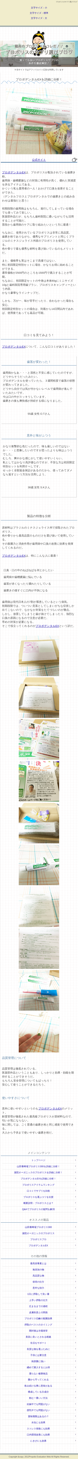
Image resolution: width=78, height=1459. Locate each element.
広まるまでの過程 (38, 1306)
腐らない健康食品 (38, 1373)
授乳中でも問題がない (38, 1410)
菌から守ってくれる (38, 1379)
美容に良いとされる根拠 (38, 1337)
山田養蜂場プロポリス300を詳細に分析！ (38, 1166)
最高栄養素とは (38, 1263)
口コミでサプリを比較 (38, 1191)
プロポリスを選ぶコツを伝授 (38, 1197)
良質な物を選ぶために (38, 1349)
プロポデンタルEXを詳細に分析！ (38, 1178)
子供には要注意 (38, 1355)
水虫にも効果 (38, 1422)
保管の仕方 (38, 1282)
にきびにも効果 (38, 1441)
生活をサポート (38, 1343)
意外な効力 (38, 1288)
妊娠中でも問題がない (38, 1404)
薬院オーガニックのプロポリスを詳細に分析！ (38, 1172)
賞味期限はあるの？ (38, 1416)
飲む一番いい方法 (38, 1398)
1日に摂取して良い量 (38, 1294)
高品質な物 (38, 1275)
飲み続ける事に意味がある (38, 1386)
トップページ (38, 1160)
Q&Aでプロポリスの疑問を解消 (38, 1209)
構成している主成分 (38, 1392)
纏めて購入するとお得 (38, 1367)
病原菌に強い (38, 1361)
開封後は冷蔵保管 (38, 1330)
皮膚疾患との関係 (38, 1312)
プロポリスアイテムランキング (38, 1185)
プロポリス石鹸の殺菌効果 (38, 1318)
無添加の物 (38, 1269)
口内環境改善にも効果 (38, 1434)
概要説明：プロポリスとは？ (38, 1203)
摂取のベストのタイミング (38, 1324)
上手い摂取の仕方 (38, 1300)
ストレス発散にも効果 (38, 1428)
